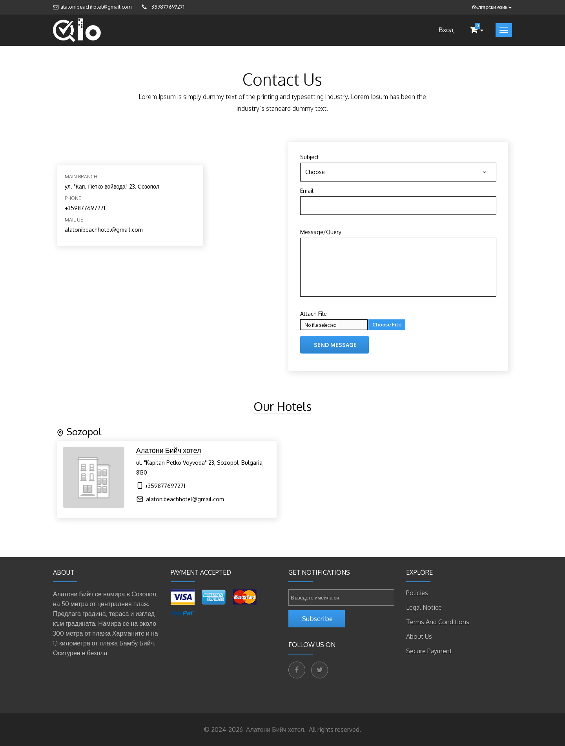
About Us (419, 636)
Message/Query (320, 232)
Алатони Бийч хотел (274, 729)
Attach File (313, 313)
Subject (309, 157)
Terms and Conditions (437, 622)
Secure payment (429, 651)
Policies (417, 593)
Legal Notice (424, 607)
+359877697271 (166, 7)
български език (492, 7)
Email (306, 190)
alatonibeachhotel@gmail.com (95, 7)
